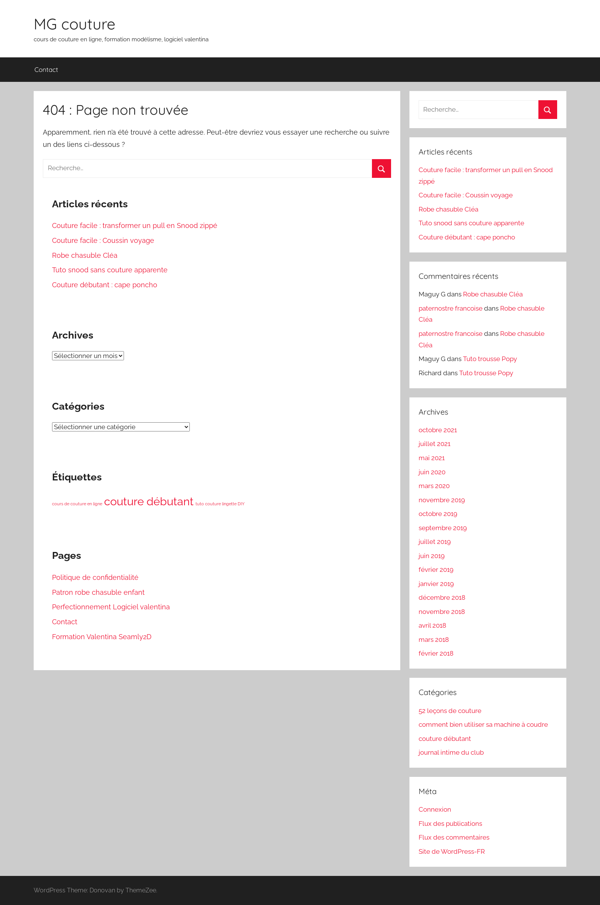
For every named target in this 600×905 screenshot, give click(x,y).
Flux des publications (450, 823)
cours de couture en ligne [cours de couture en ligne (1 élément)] (77, 503)
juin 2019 (432, 556)
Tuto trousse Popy (490, 359)
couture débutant (445, 738)
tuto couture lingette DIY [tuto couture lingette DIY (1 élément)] (220, 503)
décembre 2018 (442, 597)
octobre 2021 (438, 430)
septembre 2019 (443, 528)
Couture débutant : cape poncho (104, 285)
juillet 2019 (435, 541)
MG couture (75, 23)
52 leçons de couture (450, 711)
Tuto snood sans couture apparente (110, 270)
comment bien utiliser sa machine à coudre (483, 724)
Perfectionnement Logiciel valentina (111, 607)
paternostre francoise (451, 308)
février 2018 (436, 653)
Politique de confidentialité (95, 577)
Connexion (435, 809)
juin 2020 (432, 472)
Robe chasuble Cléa (84, 255)
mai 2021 (432, 458)
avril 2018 (432, 625)
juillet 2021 (434, 444)
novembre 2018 (442, 611)
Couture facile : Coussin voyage (103, 240)
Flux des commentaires (454, 837)
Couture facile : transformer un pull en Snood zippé (134, 225)
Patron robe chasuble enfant (98, 592)
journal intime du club (451, 752)
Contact (46, 69)
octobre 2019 (438, 514)
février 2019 (436, 569)
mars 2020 (434, 486)
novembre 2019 (442, 500)
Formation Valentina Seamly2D (102, 637)
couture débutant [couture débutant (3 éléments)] (149, 501)
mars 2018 (434, 639)
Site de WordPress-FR (452, 851)
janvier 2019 (436, 584)
